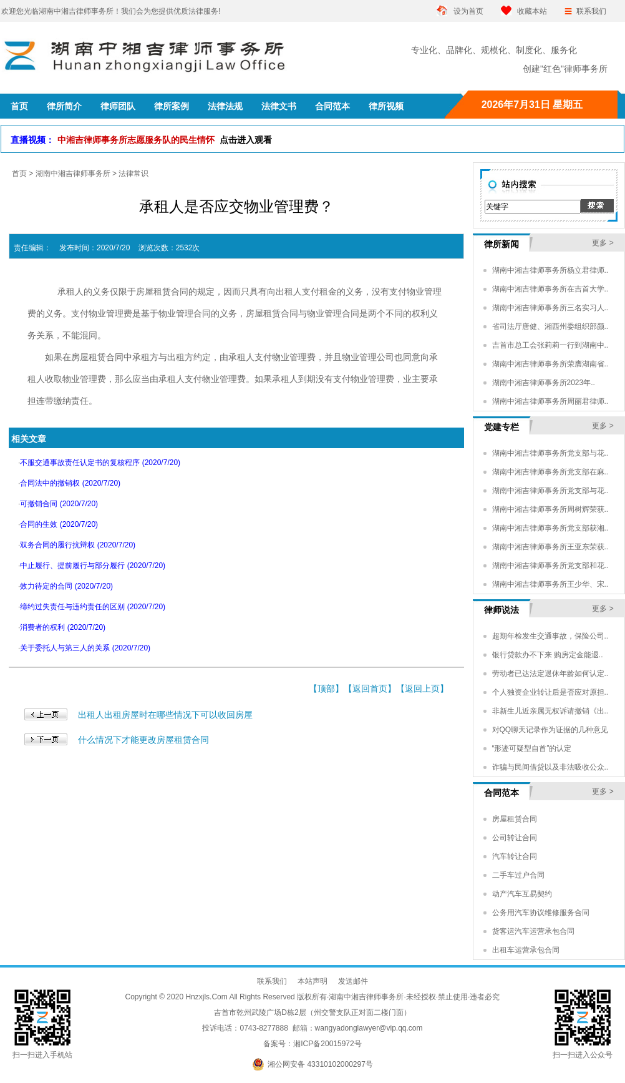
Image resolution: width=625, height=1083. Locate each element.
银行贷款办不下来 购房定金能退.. (547, 654)
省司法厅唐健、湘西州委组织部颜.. (550, 326)
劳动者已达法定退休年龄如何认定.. (550, 673)
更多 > (602, 242)
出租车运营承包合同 (526, 950)
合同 (179, 291)
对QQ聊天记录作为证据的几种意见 (550, 729)
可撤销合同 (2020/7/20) (59, 503)
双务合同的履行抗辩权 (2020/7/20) (77, 545)
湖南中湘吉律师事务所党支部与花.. (550, 453)
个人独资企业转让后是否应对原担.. (550, 692)
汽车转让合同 (514, 856)
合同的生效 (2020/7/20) (59, 524)
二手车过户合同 (518, 875)
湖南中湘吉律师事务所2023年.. (543, 382)
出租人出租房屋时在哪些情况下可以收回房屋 (165, 715)
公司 (385, 357)
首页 (19, 173)
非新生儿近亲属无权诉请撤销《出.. (550, 711)
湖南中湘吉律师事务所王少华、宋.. (550, 584)
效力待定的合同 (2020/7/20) (66, 586)
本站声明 (312, 981)
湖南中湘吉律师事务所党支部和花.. (550, 565)
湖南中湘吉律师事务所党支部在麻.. (550, 472)
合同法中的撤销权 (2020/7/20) (70, 483)
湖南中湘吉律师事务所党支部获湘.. (550, 528)
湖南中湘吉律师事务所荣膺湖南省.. (550, 364)
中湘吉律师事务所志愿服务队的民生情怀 (164, 140)
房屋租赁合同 (514, 819)
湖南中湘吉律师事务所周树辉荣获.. (550, 509)
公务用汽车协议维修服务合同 (540, 912)
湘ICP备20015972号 (327, 1043)
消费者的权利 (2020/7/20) (62, 627)
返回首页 (369, 688)
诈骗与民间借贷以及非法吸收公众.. (550, 767)
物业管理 (424, 291)
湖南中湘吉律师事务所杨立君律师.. (550, 270)
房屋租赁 (153, 291)
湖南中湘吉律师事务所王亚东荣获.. (550, 546)
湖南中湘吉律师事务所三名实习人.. (550, 307)
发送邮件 (353, 981)
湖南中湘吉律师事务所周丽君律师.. (550, 401)
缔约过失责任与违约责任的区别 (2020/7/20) (92, 606)
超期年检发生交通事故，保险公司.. (550, 636)
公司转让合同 (514, 837)
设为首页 (468, 11)
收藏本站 (532, 11)
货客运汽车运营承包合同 (533, 931)
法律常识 (133, 173)
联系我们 (591, 11)
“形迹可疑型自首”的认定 (532, 748)
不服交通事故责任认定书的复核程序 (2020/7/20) (100, 462)
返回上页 (422, 688)
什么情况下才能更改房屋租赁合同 (143, 740)
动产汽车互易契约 (522, 893)
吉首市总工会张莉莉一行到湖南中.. (550, 345)
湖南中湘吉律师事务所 (73, 173)
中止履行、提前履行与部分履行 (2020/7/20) (92, 565)
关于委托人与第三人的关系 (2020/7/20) (85, 648)
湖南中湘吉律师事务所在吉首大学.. (550, 289)
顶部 (326, 688)
